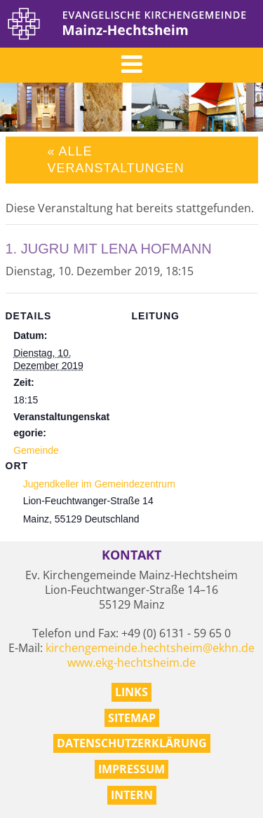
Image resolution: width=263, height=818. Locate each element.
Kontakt (131, 555)
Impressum (131, 769)
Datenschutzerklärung (132, 743)
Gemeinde (36, 450)
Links (131, 692)
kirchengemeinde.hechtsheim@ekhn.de (150, 648)
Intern (132, 795)
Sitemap (132, 718)
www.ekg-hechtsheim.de (131, 662)
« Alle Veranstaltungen (116, 159)
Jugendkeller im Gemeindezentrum (99, 484)
